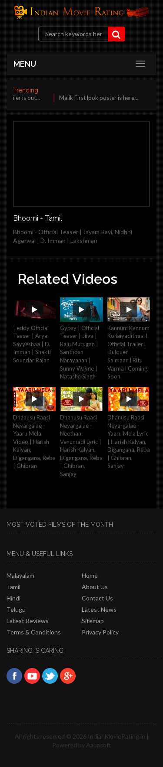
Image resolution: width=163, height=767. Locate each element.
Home (90, 575)
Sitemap (93, 620)
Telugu (16, 609)
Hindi (13, 598)
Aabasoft (98, 745)
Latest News (99, 609)
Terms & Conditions (34, 632)
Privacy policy (100, 632)
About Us (95, 586)
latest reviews (28, 620)
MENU (24, 63)
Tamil (13, 586)
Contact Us (97, 598)
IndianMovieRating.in (116, 736)
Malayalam (20, 575)
